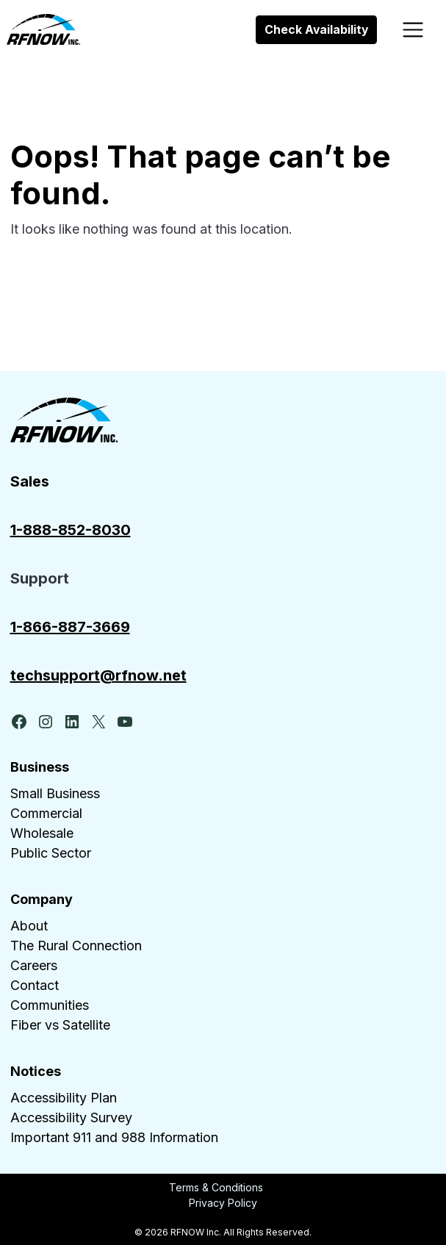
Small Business (55, 793)
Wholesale (41, 833)
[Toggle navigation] (413, 29)
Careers (33, 965)
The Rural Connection (76, 945)
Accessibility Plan (63, 1097)
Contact (34, 985)
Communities (49, 1005)
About (29, 925)
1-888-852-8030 (70, 530)
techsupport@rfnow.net (98, 675)
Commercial (46, 813)
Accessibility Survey (71, 1117)
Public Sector (50, 853)
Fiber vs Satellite (60, 1025)
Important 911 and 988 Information (114, 1137)
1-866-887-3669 (70, 627)
